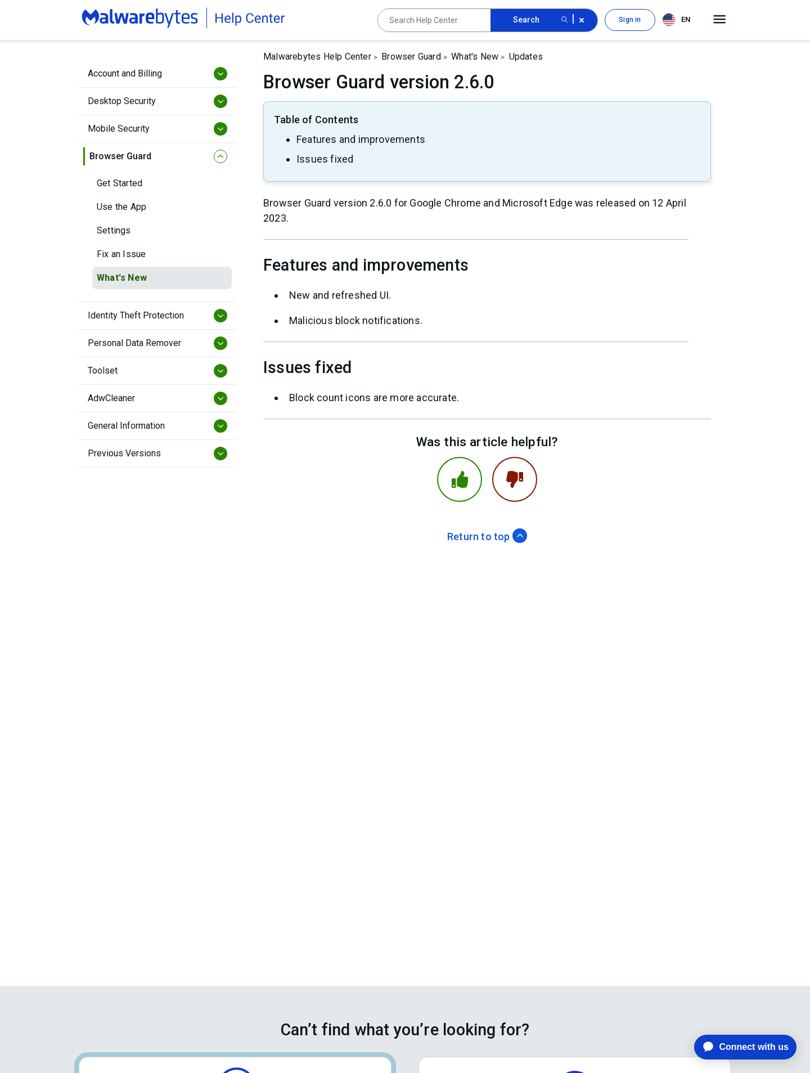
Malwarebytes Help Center (317, 56)
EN (676, 19)
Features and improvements (360, 139)
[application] (736, 1047)
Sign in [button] (630, 20)
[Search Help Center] (434, 20)
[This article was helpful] (459, 479)
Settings (114, 230)
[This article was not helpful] (514, 479)
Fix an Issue (121, 254)
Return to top (487, 536)
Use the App (121, 206)
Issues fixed (324, 159)
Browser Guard (411, 56)
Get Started (119, 183)
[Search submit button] (565, 20)
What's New (122, 277)
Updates (526, 56)
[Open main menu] (719, 19)
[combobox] (678, 20)
